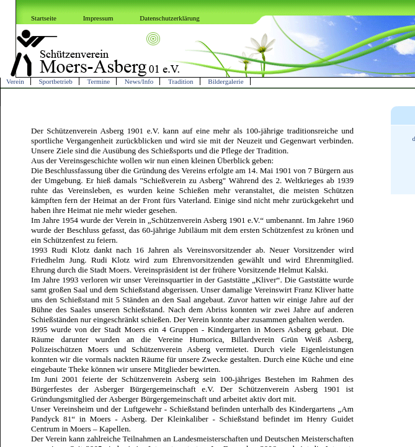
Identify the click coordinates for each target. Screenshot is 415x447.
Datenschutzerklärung (170, 18)
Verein (15, 81)
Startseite (43, 18)
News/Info (139, 81)
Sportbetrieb (55, 81)
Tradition (181, 81)
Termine (98, 81)
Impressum (98, 18)
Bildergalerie (225, 81)
